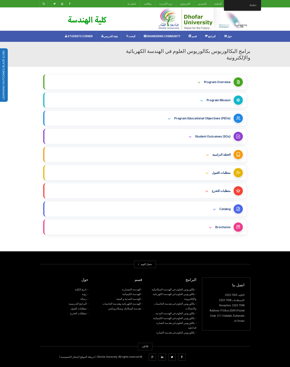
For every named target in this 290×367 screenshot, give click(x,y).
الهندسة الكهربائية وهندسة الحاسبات (121, 303)
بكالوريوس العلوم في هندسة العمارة (175, 332)
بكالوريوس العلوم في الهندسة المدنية (175, 313)
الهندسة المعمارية (131, 289)
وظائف (147, 3)
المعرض (202, 3)
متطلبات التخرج (78, 313)
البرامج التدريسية (78, 303)
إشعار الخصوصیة (70, 356)
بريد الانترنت (165, 3)
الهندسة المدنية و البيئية (128, 298)
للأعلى (145, 346)
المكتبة (218, 3)
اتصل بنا (132, 3)
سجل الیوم (145, 264)
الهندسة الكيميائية (131, 294)
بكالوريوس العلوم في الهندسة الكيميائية (174, 318)
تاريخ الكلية (81, 289)
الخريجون (185, 3)
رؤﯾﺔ (84, 294)
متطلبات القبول (78, 308)
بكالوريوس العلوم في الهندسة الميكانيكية (173, 289)
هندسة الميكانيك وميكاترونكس (124, 308)
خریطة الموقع (87, 356)
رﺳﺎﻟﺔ (83, 298)
